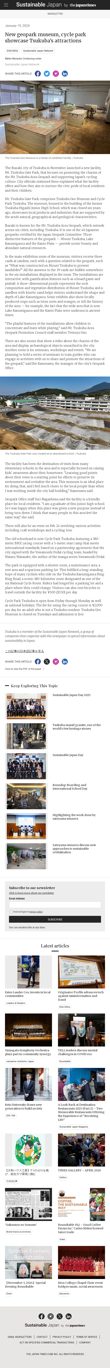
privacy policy (36, 911)
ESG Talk (10, 1115)
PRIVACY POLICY (62, 1337)
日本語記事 (11, 1181)
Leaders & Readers (15, 1003)
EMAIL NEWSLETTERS (20, 1337)
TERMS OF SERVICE (86, 1337)
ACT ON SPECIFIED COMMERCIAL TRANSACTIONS (47, 1342)
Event (9, 1293)
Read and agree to (26, 911)
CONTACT (42, 1337)
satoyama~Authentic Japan (20, 1061)
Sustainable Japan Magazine (73, 1127)
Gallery (62, 1177)
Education (64, 1293)
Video (62, 1239)
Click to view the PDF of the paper (23, 669)
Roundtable (65, 1061)
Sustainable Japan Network (38, 50)
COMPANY (85, 1342)
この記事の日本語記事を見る (24, 651)
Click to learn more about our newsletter (31, 892)
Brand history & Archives (18, 1232)
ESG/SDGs (12, 50)
